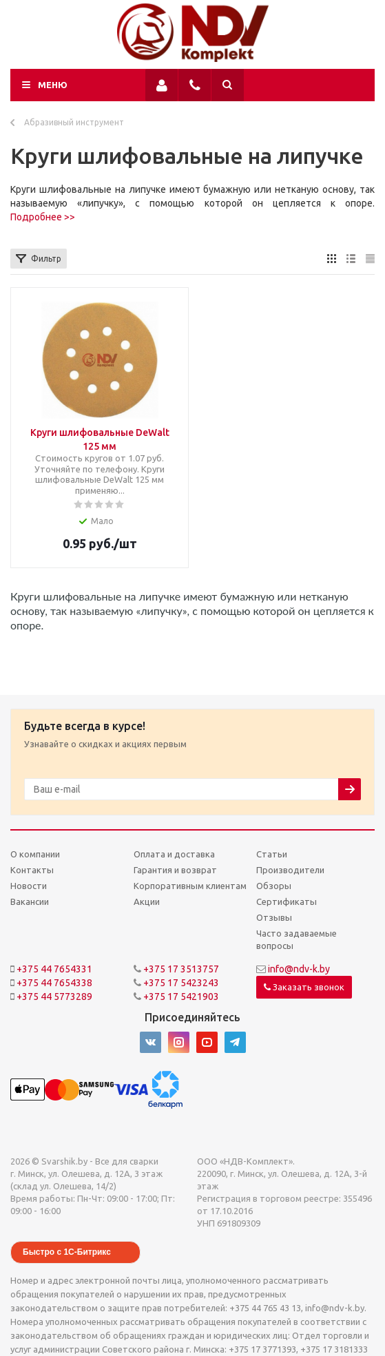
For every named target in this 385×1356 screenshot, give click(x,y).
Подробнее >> (42, 216)
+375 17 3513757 (181, 968)
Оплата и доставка (174, 854)
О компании (35, 854)
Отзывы (274, 917)
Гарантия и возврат (175, 870)
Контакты (32, 870)
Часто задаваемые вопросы (296, 939)
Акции (147, 901)
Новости (28, 885)
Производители (290, 870)
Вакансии (29, 901)
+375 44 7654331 (54, 968)
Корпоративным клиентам (190, 885)
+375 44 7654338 (54, 982)
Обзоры (273, 885)
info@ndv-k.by (299, 968)
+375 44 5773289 (54, 996)
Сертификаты (286, 901)
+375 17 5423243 (181, 982)
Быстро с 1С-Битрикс (67, 1252)
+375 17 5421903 (181, 996)
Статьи (271, 854)
